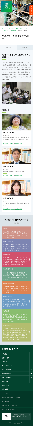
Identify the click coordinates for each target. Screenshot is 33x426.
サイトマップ (5, 393)
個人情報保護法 (6, 401)
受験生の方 (31, 10)
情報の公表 (5, 389)
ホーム (3, 28)
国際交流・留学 (6, 373)
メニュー (30, 4)
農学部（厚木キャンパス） (22, 28)
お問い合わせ (5, 385)
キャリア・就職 (6, 369)
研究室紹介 (13, 30)
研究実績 (5, 143)
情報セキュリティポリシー (9, 405)
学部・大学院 (10, 28)
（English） (11, 143)
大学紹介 (4, 354)
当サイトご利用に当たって (9, 409)
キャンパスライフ (7, 365)
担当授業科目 (18, 143)
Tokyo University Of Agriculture (19, 422)
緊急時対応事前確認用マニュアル (11, 397)
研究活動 (4, 362)
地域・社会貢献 (6, 377)
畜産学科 (6, 30)
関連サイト (5, 381)
